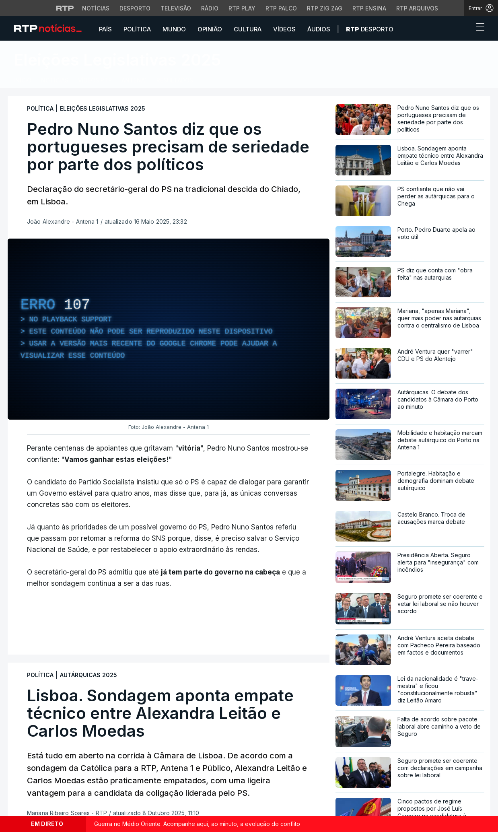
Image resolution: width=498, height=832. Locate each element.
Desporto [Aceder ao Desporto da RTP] (134, 8)
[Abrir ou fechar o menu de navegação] (477, 28)
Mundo (174, 29)
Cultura (247, 29)
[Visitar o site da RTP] (65, 8)
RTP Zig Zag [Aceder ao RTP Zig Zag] (324, 8)
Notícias (54, 80)
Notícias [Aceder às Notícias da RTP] (95, 8)
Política (137, 29)
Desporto (369, 29)
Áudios (318, 29)
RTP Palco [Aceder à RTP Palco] (281, 8)
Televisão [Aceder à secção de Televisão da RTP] (176, 8)
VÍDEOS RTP (95, 80)
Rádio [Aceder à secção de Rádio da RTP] (209, 8)
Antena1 (134, 80)
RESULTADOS (174, 80)
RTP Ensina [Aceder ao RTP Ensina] (369, 8)
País (105, 29)
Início (22, 80)
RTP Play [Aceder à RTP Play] (241, 8)
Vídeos (284, 29)
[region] (168, 329)
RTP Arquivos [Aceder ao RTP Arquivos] (417, 8)
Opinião (210, 29)
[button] (465, 29)
